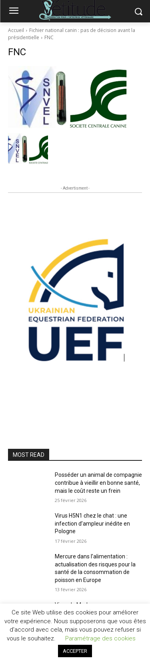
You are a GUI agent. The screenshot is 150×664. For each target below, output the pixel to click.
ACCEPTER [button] (75, 651)
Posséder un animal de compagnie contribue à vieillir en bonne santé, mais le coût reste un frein (98, 483)
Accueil (16, 30)
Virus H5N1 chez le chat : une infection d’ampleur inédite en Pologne (92, 523)
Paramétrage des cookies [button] (100, 638)
